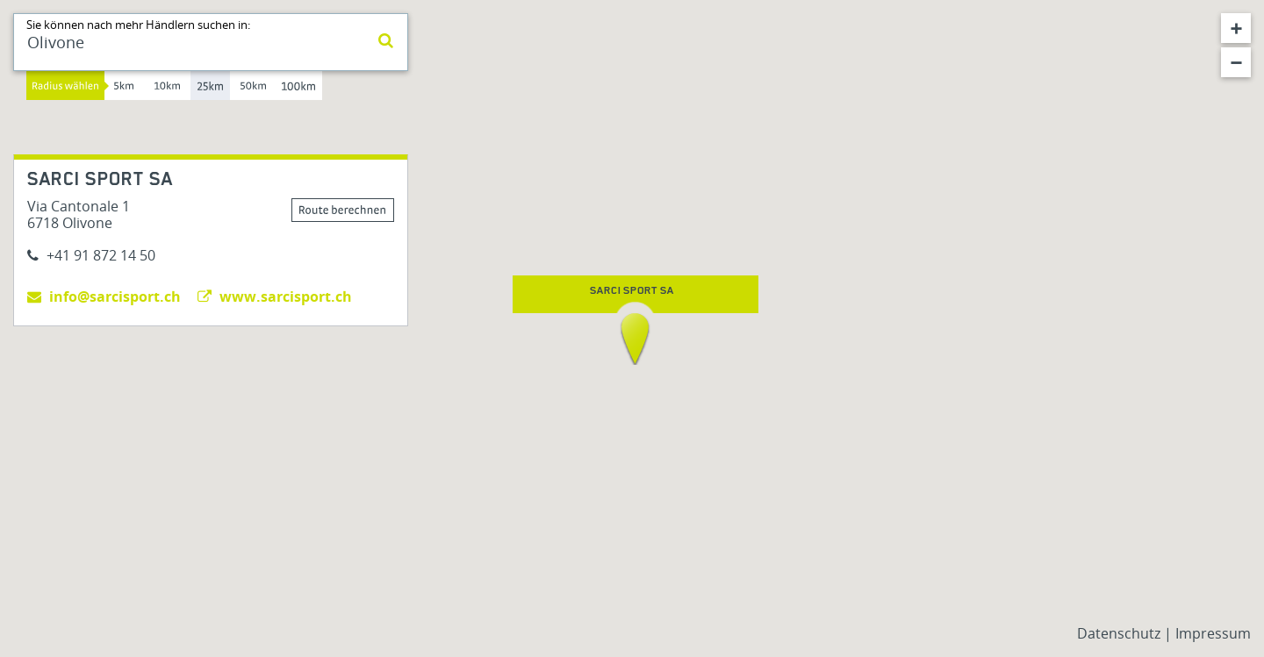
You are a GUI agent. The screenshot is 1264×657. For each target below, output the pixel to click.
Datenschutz (1120, 633)
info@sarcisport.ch (104, 296)
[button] (635, 338)
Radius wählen (65, 85)
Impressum (1213, 633)
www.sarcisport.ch (275, 296)
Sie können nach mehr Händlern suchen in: (138, 24)
